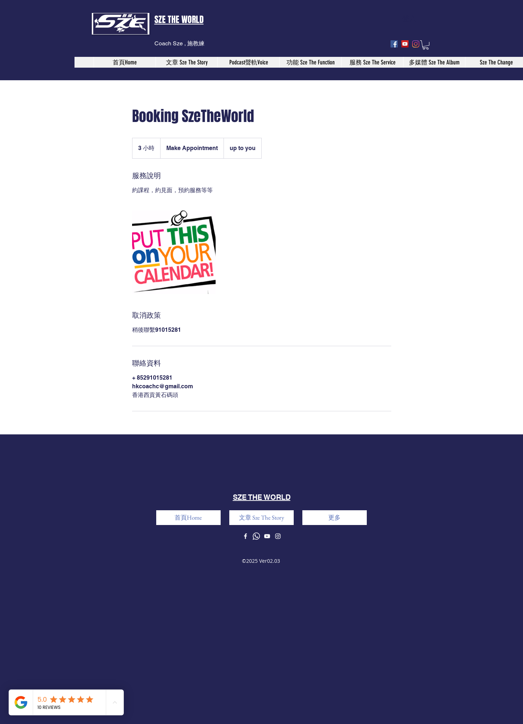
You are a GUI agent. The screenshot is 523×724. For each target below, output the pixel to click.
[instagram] (415, 43)
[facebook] (394, 43)
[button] (425, 45)
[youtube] (405, 43)
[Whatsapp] (256, 536)
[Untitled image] (174, 252)
